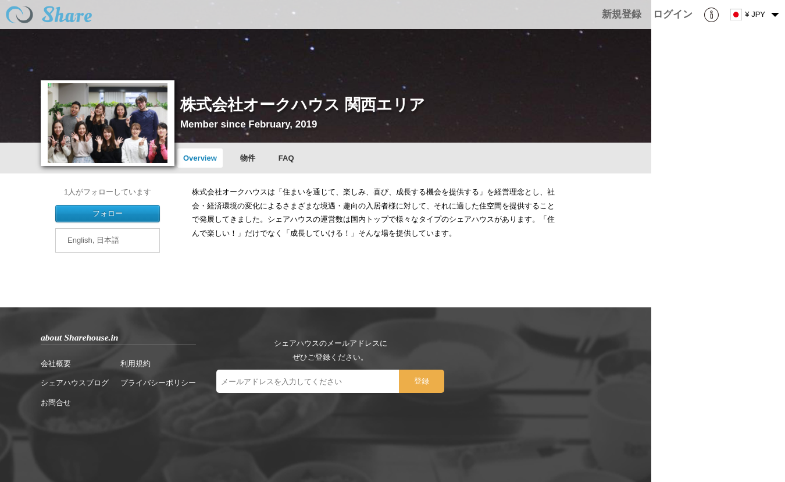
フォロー (107, 213)
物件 (247, 158)
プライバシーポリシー (158, 382)
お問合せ (56, 402)
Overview (200, 158)
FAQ (286, 158)
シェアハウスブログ (75, 382)
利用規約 (135, 363)
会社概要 (56, 363)
